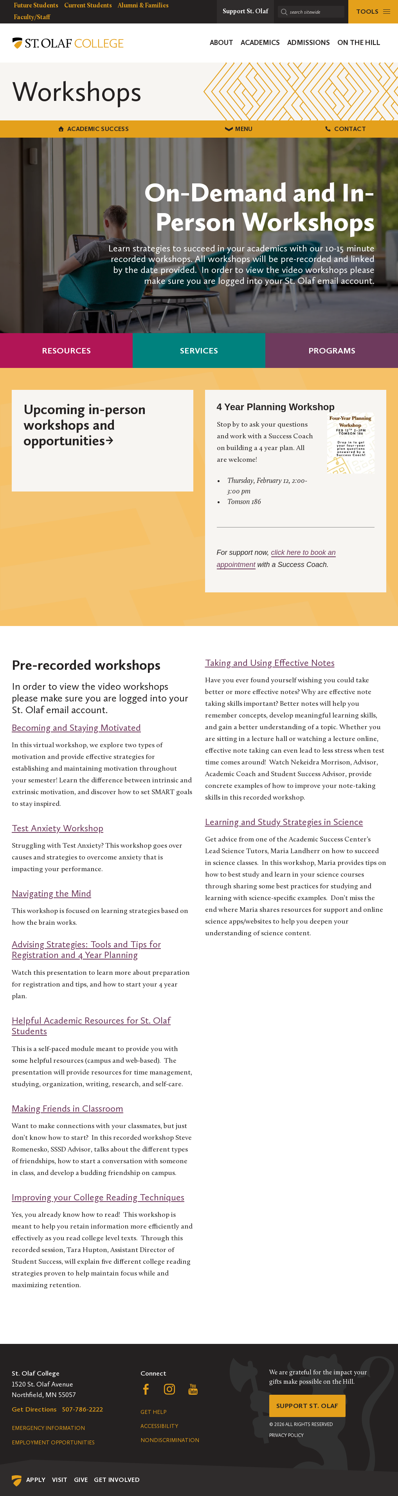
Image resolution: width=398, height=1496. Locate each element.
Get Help (153, 1411)
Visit (60, 1479)
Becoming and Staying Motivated (76, 727)
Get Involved (117, 1479)
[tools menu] (373, 11)
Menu (199, 128)
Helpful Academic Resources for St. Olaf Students (91, 1025)
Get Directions (34, 1409)
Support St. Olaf (308, 1405)
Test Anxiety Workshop (57, 827)
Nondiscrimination (169, 1440)
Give (81, 1479)
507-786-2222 (82, 1409)
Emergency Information (48, 1427)
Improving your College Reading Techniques (98, 1196)
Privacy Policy (286, 1436)
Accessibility (159, 1425)
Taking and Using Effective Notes (270, 662)
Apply (36, 1479)
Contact (332, 128)
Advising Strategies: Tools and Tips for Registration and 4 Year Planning (86, 949)
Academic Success (66, 128)
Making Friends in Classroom (67, 1108)
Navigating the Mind (51, 893)
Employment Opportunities (53, 1442)
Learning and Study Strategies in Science (284, 821)
